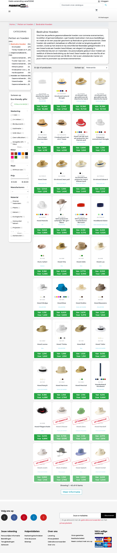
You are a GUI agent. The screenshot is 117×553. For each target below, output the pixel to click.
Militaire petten (17, 67)
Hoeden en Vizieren (19, 76)
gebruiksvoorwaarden (91, 520)
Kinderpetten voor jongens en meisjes (20, 70)
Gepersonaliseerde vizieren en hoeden (20, 84)
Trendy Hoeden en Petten (20, 50)
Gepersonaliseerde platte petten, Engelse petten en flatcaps (20, 64)
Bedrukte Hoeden (18, 44)
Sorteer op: (79, 68)
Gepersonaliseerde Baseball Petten (20, 58)
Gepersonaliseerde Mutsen (20, 78)
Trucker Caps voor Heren (20, 61)
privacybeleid (66, 523)
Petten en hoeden (19, 38)
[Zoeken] (81, 5)
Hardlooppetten (18, 73)
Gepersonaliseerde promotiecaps (19, 53)
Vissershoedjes (17, 81)
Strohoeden (16, 47)
